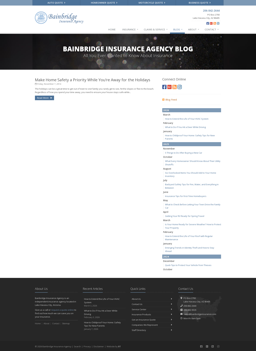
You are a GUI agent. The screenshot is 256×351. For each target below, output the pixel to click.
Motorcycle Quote (152, 2)
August (167, 168)
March (166, 114)
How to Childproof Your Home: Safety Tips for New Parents (104, 326)
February (168, 123)
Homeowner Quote (104, 2)
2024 (166, 256)
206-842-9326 (190, 309)
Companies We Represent (152, 324)
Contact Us (152, 304)
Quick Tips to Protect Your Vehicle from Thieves (188, 265)
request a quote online (62, 309)
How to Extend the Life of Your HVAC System (186, 118)
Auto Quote (56, 2)
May (165, 200)
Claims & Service (156, 29)
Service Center (152, 309)
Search (77, 346)
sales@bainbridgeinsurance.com (200, 314)
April (165, 211)
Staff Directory (152, 330)
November (169, 148)
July (165, 180)
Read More (44, 97)
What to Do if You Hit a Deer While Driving (185, 127)
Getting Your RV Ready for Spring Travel (184, 216)
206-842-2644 (190, 305)
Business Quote (200, 2)
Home (112, 29)
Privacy (87, 346)
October (167, 156)
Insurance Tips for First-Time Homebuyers (185, 196)
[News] (214, 23)
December (169, 261)
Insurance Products (152, 314)
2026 (166, 110)
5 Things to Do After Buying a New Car (183, 152)
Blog (178, 29)
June (165, 192)
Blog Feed (169, 99)
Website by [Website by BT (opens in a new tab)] (114, 346)
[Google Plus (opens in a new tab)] (211, 23)
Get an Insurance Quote (152, 319)
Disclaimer (99, 346)
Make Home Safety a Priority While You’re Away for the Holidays (92, 79)
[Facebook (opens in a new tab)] (208, 23)
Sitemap (66, 323)
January (167, 131)
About (194, 29)
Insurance (130, 29)
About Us (152, 298)
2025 (166, 144)
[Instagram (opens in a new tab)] (218, 23)
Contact (212, 29)
